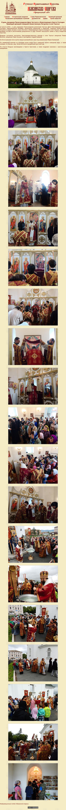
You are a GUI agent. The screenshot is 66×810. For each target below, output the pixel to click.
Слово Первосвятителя (38, 16)
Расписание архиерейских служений (17, 18)
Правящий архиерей (55, 16)
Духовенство (36, 18)
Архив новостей (55, 18)
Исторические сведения (20, 16)
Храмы (45, 18)
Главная (6, 16)
